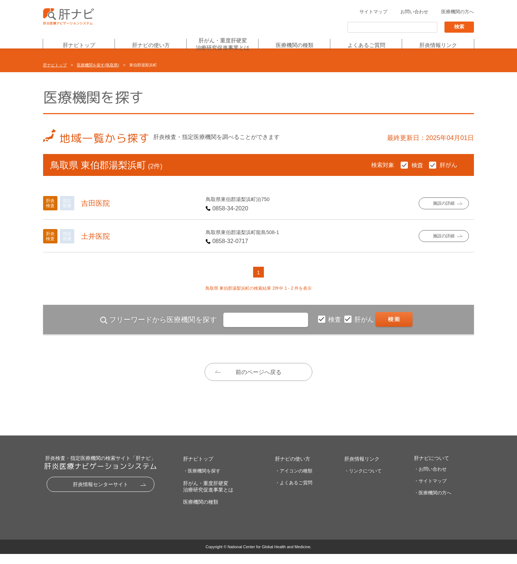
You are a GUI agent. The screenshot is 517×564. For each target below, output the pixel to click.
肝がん (365, 319)
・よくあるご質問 (293, 492)
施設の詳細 (443, 203)
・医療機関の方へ (432, 502)
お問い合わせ (414, 12)
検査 (335, 319)
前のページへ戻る (258, 372)
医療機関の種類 (294, 45)
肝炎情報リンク (438, 45)
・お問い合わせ (430, 479)
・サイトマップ (430, 491)
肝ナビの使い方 (151, 45)
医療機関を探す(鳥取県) (98, 65)
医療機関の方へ (457, 12)
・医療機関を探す (201, 481)
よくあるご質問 (366, 45)
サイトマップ (373, 12)
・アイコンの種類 (293, 481)
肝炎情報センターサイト (100, 494)
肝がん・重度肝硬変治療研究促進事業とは (223, 44)
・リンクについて (363, 481)
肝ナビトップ (79, 45)
